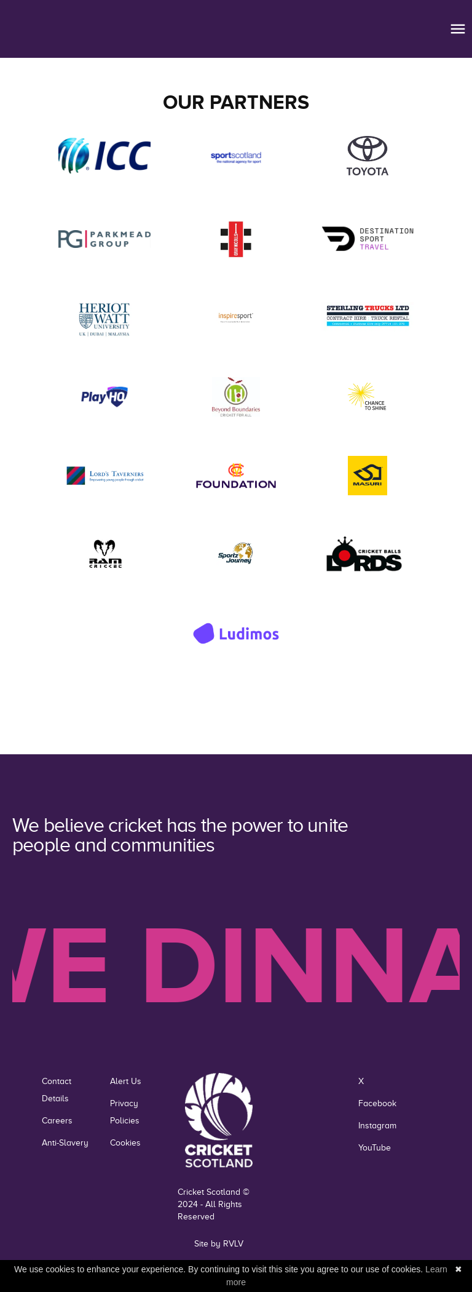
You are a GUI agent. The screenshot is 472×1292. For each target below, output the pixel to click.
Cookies (125, 1142)
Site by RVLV (218, 1243)
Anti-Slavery (65, 1142)
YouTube (374, 1147)
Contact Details (56, 1090)
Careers (57, 1120)
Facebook (377, 1103)
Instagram (377, 1125)
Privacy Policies (125, 1112)
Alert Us (125, 1081)
